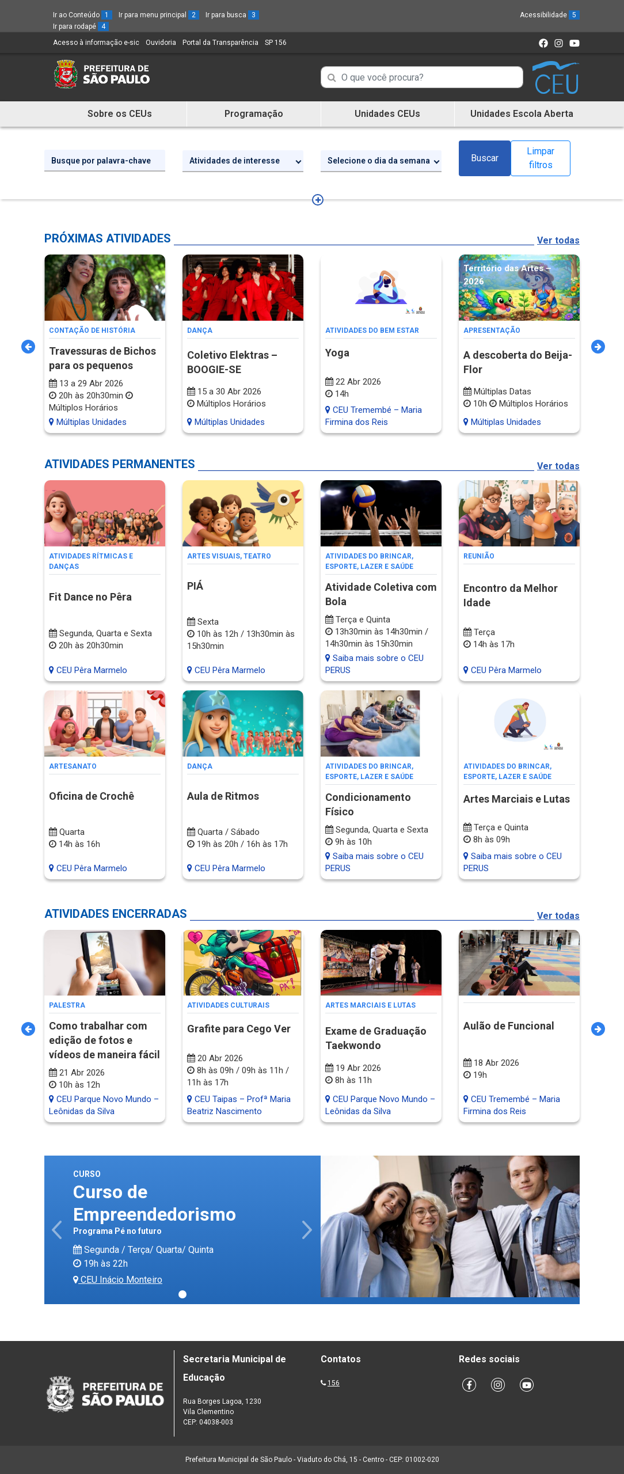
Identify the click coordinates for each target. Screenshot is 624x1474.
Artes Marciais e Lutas (516, 799)
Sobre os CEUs (119, 113)
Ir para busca (232, 15)
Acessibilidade (550, 15)
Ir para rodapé (81, 26)
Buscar (485, 158)
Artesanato (73, 766)
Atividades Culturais (228, 1005)
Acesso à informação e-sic (96, 43)
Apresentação (491, 330)
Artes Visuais (213, 556)
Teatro (257, 556)
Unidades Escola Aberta (521, 113)
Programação (254, 113)
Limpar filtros (540, 158)
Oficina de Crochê (91, 796)
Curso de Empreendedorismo (154, 1203)
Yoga (337, 353)
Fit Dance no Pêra (90, 597)
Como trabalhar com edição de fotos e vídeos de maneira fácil (104, 1040)
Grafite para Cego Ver (239, 1029)
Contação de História (92, 330)
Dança (199, 330)
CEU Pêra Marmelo (88, 670)
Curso (87, 1174)
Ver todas (558, 240)
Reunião (478, 556)
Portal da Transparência (220, 43)
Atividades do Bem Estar (372, 330)
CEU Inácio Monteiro (117, 1279)
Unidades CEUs (387, 113)
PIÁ (195, 586)
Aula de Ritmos (223, 796)
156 (334, 1383)
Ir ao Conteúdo (82, 15)
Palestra (67, 1005)
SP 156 (276, 43)
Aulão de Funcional (508, 1026)
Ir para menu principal (159, 15)
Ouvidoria (161, 43)
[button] (58, 1230)
